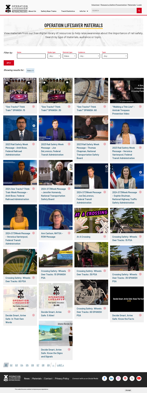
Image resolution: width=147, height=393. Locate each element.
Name (19, 52)
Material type (67, 52)
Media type (51, 52)
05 (26, 364)
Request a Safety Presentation (114, 5)
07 (37, 364)
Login (139, 5)
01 (5, 364)
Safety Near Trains (48, 10)
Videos (29, 70)
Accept (128, 390)
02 (10, 364)
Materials (132, 5)
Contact (48, 378)
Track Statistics (66, 10)
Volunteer (95, 5)
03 (16, 364)
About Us (33, 10)
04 (21, 364)
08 (42, 364)
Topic (104, 52)
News (27, 378)
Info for (80, 10)
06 (32, 364)
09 (48, 364)
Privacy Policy (62, 378)
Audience (81, 52)
